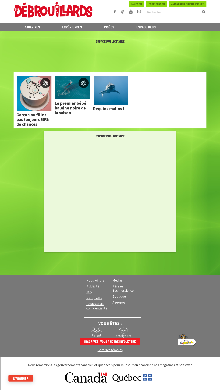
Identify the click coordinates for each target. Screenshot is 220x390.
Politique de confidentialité (96, 306)
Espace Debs (146, 27)
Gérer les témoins (110, 350)
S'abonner (21, 378)
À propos (119, 302)
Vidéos (109, 27)
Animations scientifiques (187, 4)
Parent (96, 335)
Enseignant (123, 335)
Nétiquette (94, 298)
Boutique (119, 296)
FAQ (89, 292)
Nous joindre (95, 280)
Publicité (92, 286)
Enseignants (156, 4)
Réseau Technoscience (123, 288)
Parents (136, 4)
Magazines (32, 27)
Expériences (72, 27)
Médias (117, 280)
